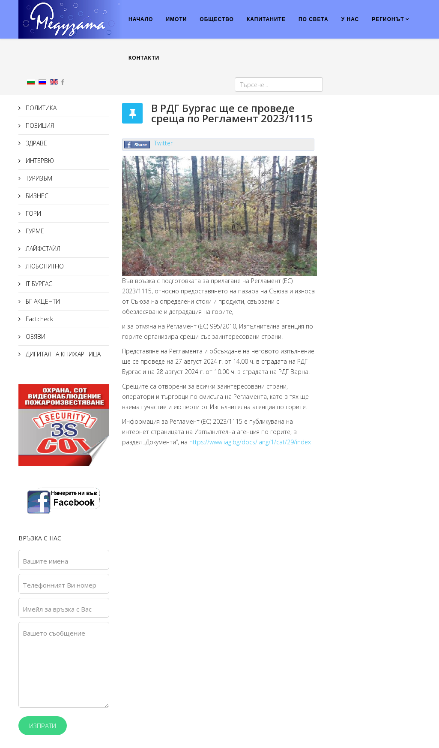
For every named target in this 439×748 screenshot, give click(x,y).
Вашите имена (45, 561)
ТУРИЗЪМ (38, 178)
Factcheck (38, 319)
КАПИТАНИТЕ (266, 19)
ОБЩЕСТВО (217, 19)
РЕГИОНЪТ (388, 19)
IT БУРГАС (38, 284)
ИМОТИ (176, 19)
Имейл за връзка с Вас (57, 609)
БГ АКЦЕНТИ (42, 301)
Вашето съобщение (54, 633)
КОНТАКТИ (143, 58)
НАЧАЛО (140, 19)
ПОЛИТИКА (40, 108)
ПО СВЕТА (314, 19)
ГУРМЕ (34, 231)
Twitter (163, 143)
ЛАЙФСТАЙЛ (42, 248)
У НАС (350, 19)
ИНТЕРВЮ (39, 161)
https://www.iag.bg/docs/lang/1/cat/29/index (250, 442)
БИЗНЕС (36, 196)
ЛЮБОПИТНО (44, 266)
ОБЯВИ (34, 336)
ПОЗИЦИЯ (39, 125)
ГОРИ (32, 213)
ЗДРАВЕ (35, 143)
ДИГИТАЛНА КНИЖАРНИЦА (62, 354)
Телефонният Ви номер (59, 585)
